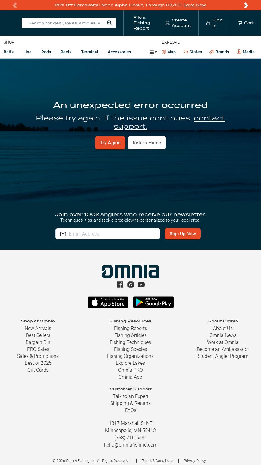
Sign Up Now (183, 233)
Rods (46, 52)
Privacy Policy (195, 461)
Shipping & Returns (130, 403)
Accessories (119, 52)
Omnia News (223, 335)
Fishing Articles (130, 335)
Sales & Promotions (38, 356)
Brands (219, 52)
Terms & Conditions (157, 461)
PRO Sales (38, 349)
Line (27, 52)
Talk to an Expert (130, 396)
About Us (223, 328)
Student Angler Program (223, 356)
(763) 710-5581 (130, 438)
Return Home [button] (147, 143)
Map (169, 52)
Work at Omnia (223, 342)
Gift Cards (38, 370)
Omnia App (130, 377)
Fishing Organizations (130, 356)
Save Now (195, 5)
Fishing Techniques (130, 342)
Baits (9, 52)
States (193, 52)
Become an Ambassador (223, 349)
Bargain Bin (38, 342)
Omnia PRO (130, 370)
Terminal (89, 52)
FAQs (130, 410)
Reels (66, 52)
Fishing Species (130, 349)
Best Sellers (38, 335)
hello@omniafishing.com (130, 445)
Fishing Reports (130, 328)
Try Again (110, 143)
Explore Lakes (130, 363)
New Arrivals (38, 328)
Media (246, 52)
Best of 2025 (38, 363)
